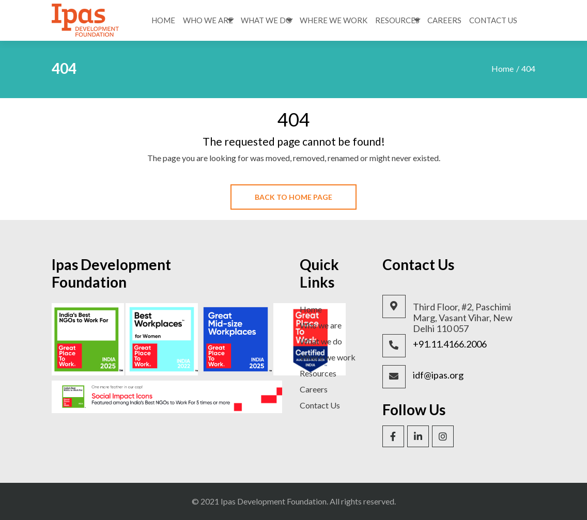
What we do (321, 341)
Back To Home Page (293, 197)
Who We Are (208, 20)
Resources (397, 20)
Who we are (321, 325)
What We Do (266, 20)
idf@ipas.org (438, 375)
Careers (444, 20)
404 (528, 68)
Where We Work (333, 20)
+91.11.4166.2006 (450, 344)
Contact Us (493, 20)
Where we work (328, 357)
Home (163, 20)
